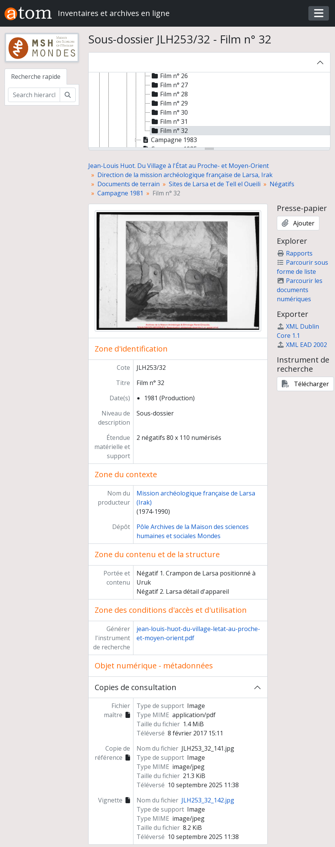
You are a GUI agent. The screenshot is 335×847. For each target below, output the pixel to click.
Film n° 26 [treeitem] (169, 75)
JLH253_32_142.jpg (207, 800)
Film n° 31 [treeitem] (169, 121)
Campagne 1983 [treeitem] (169, 139)
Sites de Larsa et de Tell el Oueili (214, 184)
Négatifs (282, 184)
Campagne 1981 (120, 193)
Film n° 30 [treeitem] (169, 112)
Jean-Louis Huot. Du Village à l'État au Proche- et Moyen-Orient (178, 165)
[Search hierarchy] (34, 95)
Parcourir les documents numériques (299, 289)
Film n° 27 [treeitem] (169, 84)
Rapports (295, 253)
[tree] (209, 110)
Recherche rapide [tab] (35, 76)
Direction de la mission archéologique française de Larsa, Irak (185, 175)
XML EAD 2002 (302, 344)
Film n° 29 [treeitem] (169, 103)
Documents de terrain (128, 184)
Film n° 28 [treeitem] (169, 94)
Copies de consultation (135, 687)
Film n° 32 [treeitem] (169, 130)
